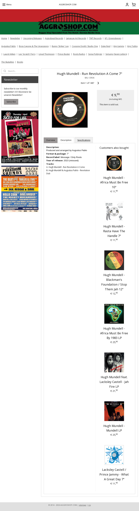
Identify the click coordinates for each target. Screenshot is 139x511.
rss (89, 505)
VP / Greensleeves (113, 38)
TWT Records (95, 38)
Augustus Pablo (8, 46)
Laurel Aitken (9, 54)
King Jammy (119, 46)
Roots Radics (79, 54)
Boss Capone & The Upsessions (34, 46)
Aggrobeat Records (54, 38)
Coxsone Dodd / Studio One (85, 46)
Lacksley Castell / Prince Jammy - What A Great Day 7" (114, 474)
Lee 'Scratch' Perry (27, 54)
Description (66, 140)
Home (4, 38)
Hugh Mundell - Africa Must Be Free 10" (114, 182)
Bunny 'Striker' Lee (60, 46)
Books (20, 62)
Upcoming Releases (32, 38)
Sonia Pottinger (95, 54)
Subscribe (11, 101)
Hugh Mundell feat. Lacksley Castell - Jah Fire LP (114, 382)
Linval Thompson (47, 54)
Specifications (83, 140)
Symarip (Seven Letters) (116, 54)
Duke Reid (105, 46)
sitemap (82, 505)
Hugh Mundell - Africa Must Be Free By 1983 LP (114, 333)
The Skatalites (7, 62)
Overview (50, 140)
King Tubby (132, 46)
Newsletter (15, 38)
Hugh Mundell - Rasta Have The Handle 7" (114, 231)
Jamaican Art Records (76, 38)
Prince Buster (64, 54)
